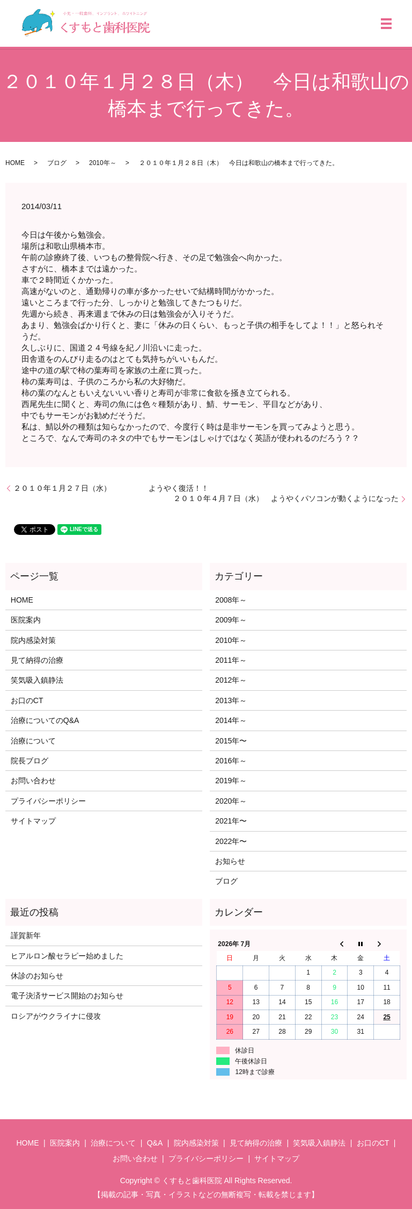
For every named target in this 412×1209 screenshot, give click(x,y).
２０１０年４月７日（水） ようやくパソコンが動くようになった (286, 498)
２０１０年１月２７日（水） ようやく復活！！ (111, 488)
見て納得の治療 (37, 660)
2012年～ (231, 680)
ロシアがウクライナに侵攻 (56, 1016)
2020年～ (231, 801)
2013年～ (231, 700)
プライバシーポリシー (48, 801)
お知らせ (230, 861)
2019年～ (231, 780)
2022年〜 (231, 841)
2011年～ (231, 660)
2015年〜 (231, 740)
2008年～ (231, 600)
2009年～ (231, 620)
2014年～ (231, 720)
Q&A (155, 1143)
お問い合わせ (33, 780)
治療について (33, 740)
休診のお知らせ (37, 975)
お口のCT (27, 700)
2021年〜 (231, 821)
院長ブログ (29, 760)
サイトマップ (33, 821)
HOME (15, 163)
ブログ (57, 163)
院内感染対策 (33, 640)
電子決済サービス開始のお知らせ (67, 995)
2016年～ (231, 760)
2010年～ (102, 163)
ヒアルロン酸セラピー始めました (67, 956)
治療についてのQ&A (45, 720)
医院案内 (26, 620)
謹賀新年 (26, 935)
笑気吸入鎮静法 (37, 680)
